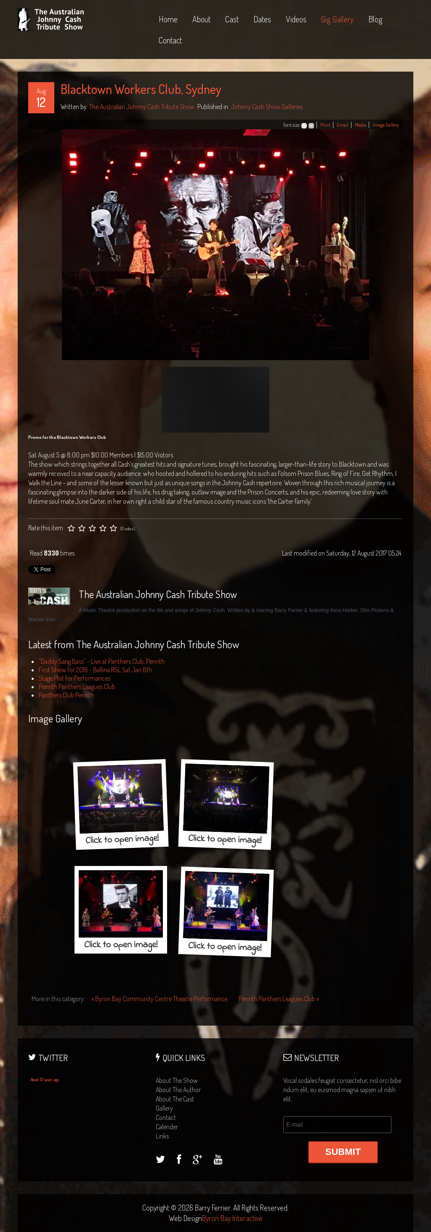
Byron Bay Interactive (232, 1218)
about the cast (175, 1099)
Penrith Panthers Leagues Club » (279, 998)
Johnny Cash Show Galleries (267, 106)
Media (360, 125)
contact (166, 1117)
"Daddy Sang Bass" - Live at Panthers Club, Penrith (102, 661)
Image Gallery (385, 125)
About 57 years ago (44, 1079)
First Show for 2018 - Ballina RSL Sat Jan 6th (95, 669)
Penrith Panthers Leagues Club (77, 686)
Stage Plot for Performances (74, 678)
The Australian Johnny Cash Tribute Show (141, 106)
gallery (164, 1108)
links (162, 1136)
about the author (178, 1089)
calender (167, 1126)
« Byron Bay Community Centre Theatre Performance (160, 998)
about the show (177, 1080)
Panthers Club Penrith (66, 695)
